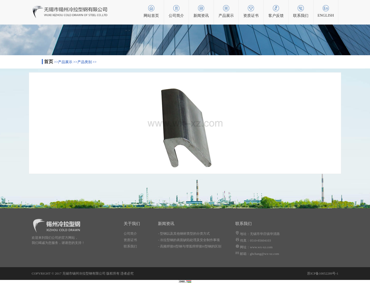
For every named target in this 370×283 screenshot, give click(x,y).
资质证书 (130, 240)
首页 (48, 61)
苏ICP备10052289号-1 (322, 273)
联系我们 (130, 246)
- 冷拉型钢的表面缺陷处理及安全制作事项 (189, 240)
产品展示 (65, 62)
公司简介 (130, 233)
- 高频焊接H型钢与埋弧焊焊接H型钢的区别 (189, 246)
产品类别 (84, 62)
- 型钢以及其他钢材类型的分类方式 (184, 233)
